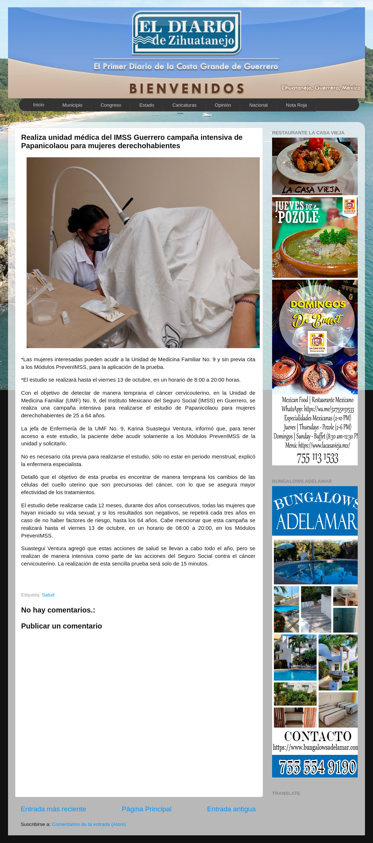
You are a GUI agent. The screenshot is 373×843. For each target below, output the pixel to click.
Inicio (38, 104)
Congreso (111, 105)
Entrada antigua (231, 809)
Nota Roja (296, 105)
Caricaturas (184, 105)
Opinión (223, 105)
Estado (147, 105)
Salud (48, 595)
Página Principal (147, 809)
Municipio (72, 105)
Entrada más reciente (53, 809)
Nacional (258, 105)
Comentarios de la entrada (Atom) (89, 824)
